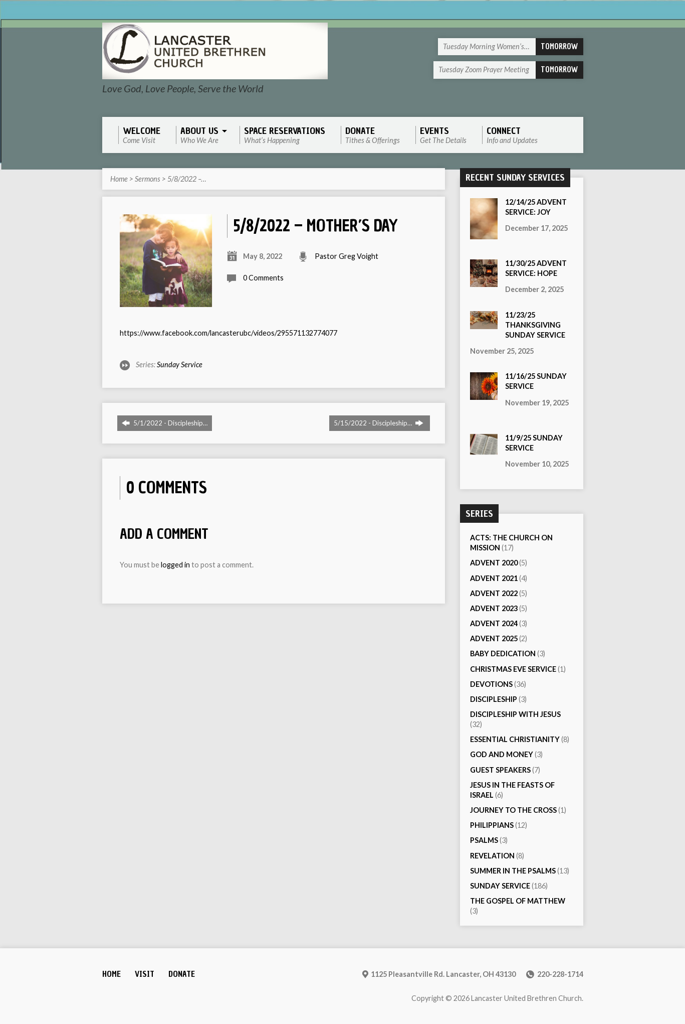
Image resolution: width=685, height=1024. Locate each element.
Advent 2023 (494, 608)
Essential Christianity (515, 739)
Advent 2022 (494, 593)
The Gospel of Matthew (517, 901)
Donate (181, 974)
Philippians (492, 825)
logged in (175, 564)
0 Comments (263, 277)
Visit (144, 974)
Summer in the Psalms (513, 870)
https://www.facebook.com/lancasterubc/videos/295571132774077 (228, 333)
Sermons (147, 179)
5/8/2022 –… (186, 179)
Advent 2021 (494, 578)
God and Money (501, 754)
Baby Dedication (503, 653)
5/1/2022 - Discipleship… (164, 423)
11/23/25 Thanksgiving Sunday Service (535, 325)
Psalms (484, 840)
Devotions (491, 684)
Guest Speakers (500, 770)
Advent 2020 (494, 562)
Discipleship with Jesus (515, 714)
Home (119, 179)
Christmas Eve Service (513, 669)
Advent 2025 (494, 638)
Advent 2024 (494, 623)
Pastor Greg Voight (346, 256)
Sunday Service (179, 364)
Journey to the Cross (513, 810)
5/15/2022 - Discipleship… (378, 423)
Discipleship (493, 699)
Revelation (492, 855)
